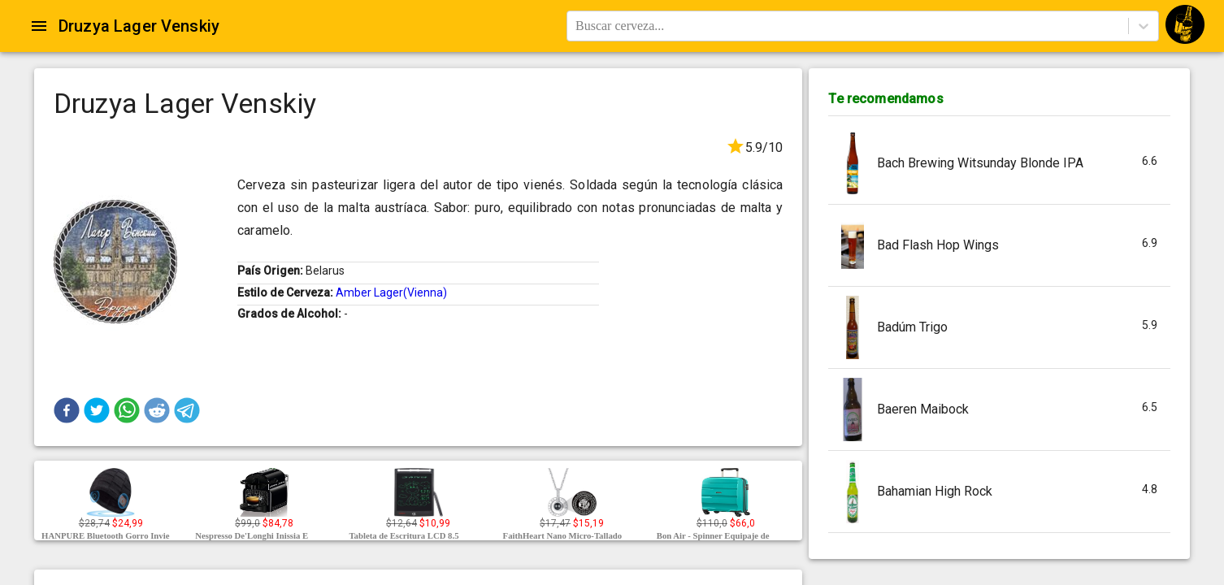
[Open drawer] (39, 26)
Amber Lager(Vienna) (391, 292)
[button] (67, 410)
